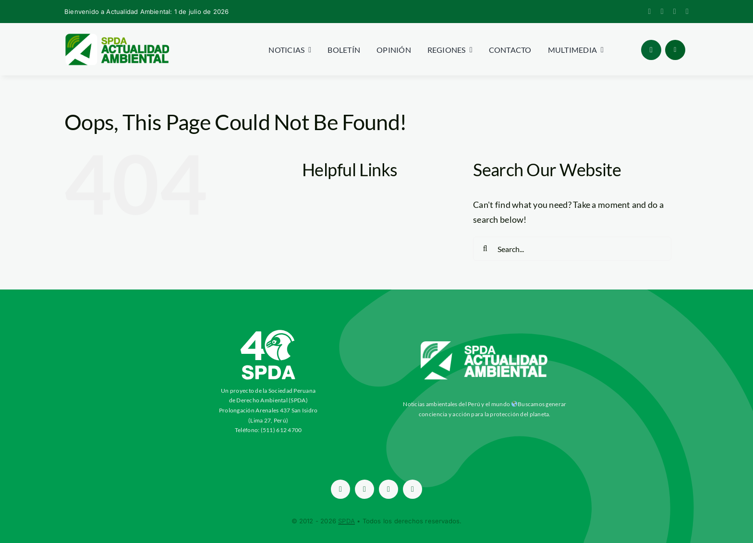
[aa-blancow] (484, 344)
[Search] (485, 249)
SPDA (346, 521)
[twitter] (662, 11)
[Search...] (572, 249)
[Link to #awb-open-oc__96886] (651, 50)
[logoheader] (116, 37)
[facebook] (649, 11)
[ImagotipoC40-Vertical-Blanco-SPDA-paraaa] (268, 332)
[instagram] (674, 11)
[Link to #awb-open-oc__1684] (675, 50)
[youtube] (687, 11)
